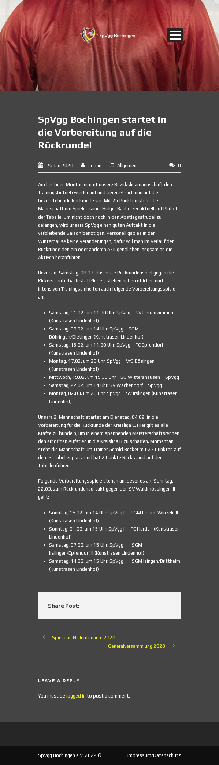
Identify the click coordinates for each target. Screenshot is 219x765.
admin (94, 165)
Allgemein (127, 165)
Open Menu (175, 35)
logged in (76, 696)
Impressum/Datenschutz (154, 755)
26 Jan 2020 (60, 165)
